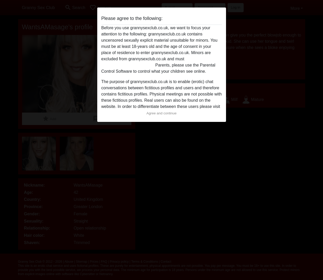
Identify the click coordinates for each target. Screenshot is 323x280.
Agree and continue (161, 113)
